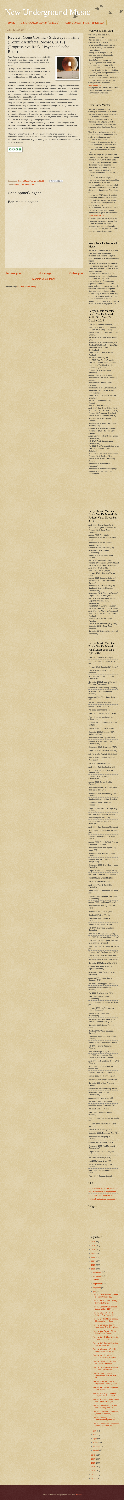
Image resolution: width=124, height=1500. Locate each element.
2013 (93, 1475)
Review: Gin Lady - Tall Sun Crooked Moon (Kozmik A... (105, 1419)
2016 (93, 1463)
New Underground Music (47, 12)
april (95, 1438)
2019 (93, 1269)
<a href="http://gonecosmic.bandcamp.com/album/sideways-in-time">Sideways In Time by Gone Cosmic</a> (44, 166)
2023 (93, 1253)
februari (96, 1446)
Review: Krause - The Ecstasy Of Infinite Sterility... (105, 1302)
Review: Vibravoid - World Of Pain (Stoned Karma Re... (104, 1350)
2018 (93, 1455)
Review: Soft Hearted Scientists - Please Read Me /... (105, 1344)
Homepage (45, 273)
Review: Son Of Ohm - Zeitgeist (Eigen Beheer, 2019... (105, 1338)
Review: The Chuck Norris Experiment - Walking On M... (105, 1382)
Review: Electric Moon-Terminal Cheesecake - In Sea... (105, 1320)
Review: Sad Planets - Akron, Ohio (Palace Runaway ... (104, 1332)
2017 (93, 1459)
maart (96, 1442)
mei (95, 1435)
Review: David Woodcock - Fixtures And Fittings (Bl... (104, 1314)
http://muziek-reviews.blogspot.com (102, 1192)
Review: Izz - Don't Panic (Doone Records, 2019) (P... (105, 1356)
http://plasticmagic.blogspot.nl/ (100, 1195)
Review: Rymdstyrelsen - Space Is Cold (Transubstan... (105, 1368)
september (97, 1284)
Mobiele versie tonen (43, 279)
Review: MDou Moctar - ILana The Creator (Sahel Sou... (105, 1407)
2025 (93, 1246)
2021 (93, 1261)
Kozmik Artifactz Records (24, 185)
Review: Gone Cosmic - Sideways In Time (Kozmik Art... (104, 1375)
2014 (93, 1471)
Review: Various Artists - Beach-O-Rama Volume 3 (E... (105, 1296)
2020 (93, 1265)
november (97, 1276)
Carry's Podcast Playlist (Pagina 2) (84, 22)
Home (11, 22)
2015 (93, 1467)
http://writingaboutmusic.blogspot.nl (102, 1199)
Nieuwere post (13, 273)
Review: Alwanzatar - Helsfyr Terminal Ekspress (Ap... (104, 1362)
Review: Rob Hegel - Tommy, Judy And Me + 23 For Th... (105, 1395)
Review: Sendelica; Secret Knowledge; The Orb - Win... (105, 1326)
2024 (93, 1249)
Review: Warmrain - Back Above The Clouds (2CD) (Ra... (106, 1401)
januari (96, 1450)
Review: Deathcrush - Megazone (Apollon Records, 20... (106, 1425)
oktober (96, 1280)
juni (95, 1431)
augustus (97, 1288)
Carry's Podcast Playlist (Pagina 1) (40, 22)
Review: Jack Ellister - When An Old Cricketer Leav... (105, 1388)
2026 (93, 1242)
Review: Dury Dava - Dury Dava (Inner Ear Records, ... (105, 1413)
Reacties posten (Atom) (26, 287)
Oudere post (76, 273)
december (97, 1272)
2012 (93, 1478)
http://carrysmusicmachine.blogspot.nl (103, 1188)
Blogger (79, 1494)
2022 (93, 1257)
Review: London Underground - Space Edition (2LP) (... (105, 1308)
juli (94, 1291)
